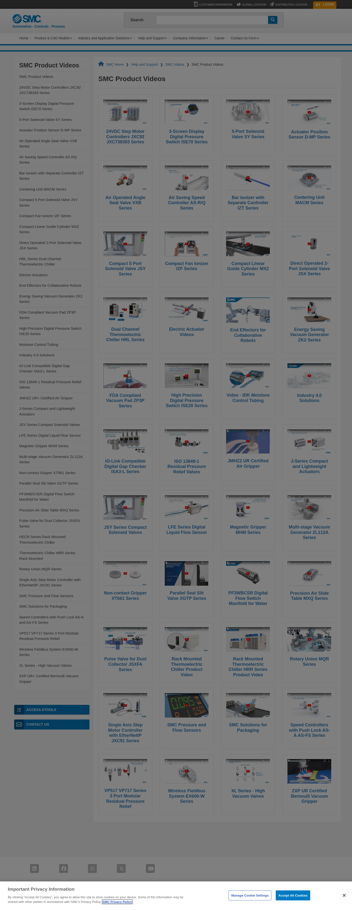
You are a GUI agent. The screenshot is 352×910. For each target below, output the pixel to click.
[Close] (344, 896)
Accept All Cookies (293, 896)
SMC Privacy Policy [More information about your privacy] (117, 903)
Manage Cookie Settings (250, 896)
